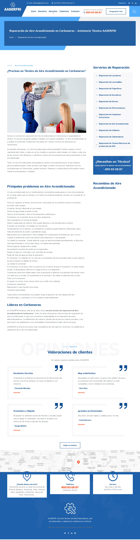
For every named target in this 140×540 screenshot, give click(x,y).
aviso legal (60, 527)
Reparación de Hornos (108, 101)
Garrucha (39, 492)
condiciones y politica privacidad (79, 527)
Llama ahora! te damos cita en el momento (113, 165)
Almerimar (28, 489)
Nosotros (42, 11)
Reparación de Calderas (109, 130)
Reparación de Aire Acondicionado (114, 124)
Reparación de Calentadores (111, 137)
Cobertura (64, 11)
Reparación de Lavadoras (110, 75)
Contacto (75, 11)
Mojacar (19, 489)
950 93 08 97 (93, 12)
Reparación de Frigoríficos (110, 88)
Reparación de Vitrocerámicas (112, 108)
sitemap (51, 527)
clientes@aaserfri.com (40, 3)
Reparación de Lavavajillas (110, 82)
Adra (35, 489)
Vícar (21, 495)
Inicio (33, 11)
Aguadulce (20, 492)
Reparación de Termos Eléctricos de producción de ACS (114, 144)
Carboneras (29, 495)
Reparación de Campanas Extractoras (110, 115)
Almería (41, 489)
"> (12, 6)
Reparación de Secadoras (110, 95)
